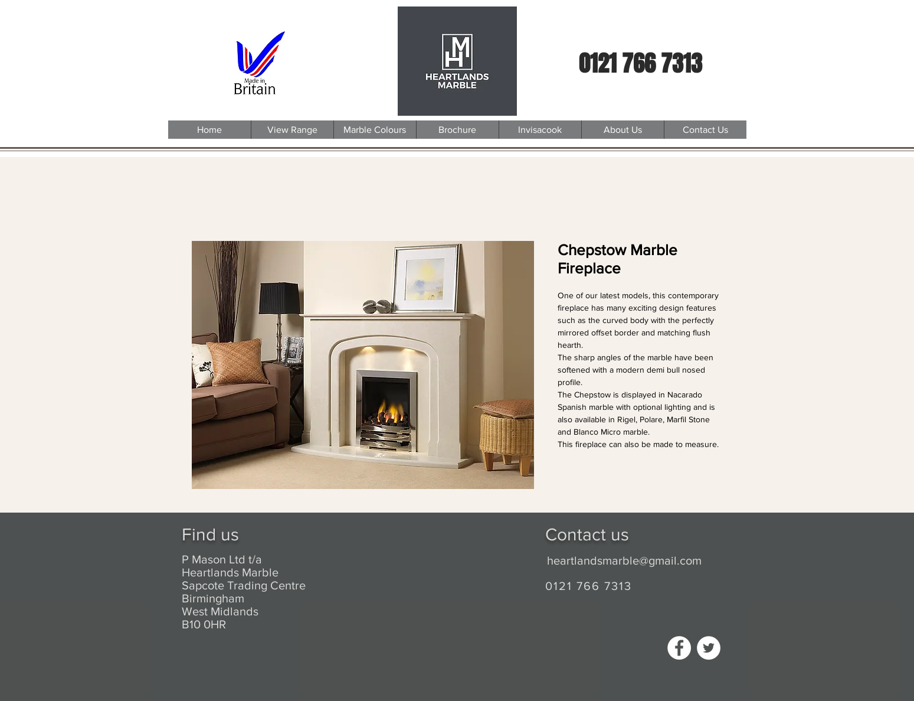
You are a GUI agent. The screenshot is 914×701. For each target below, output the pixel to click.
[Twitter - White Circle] (708, 648)
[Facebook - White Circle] (679, 648)
